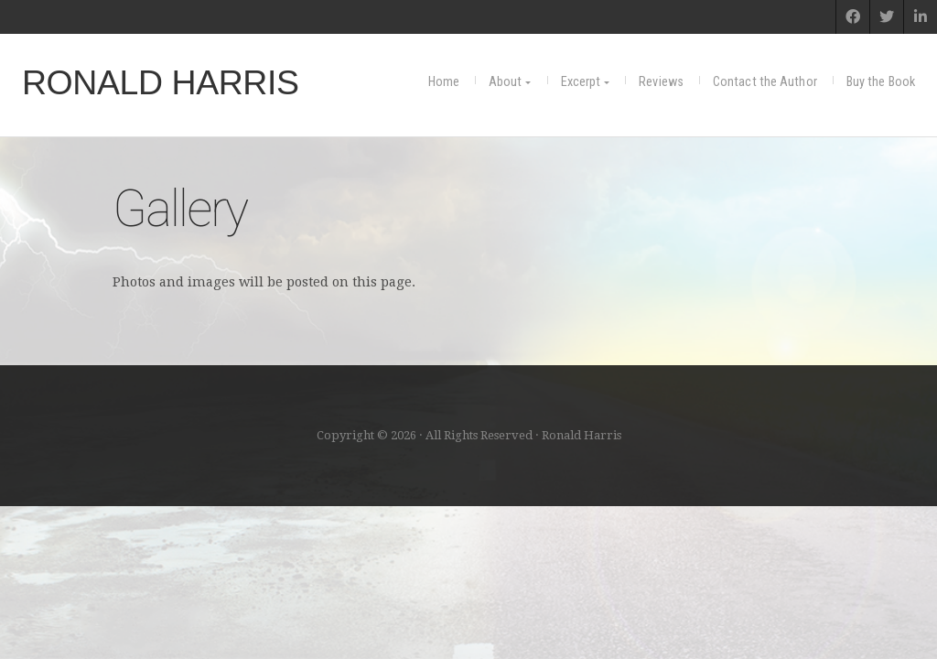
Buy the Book (880, 82)
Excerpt (581, 82)
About (505, 82)
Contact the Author (765, 82)
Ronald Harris (160, 82)
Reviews (661, 82)
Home (443, 82)
